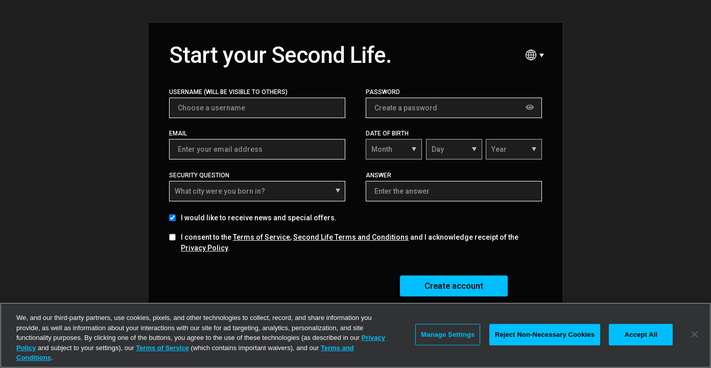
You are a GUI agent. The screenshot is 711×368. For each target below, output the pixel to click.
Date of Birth (387, 133)
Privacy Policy (204, 248)
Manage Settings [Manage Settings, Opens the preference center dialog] (448, 334)
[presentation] (246, 285)
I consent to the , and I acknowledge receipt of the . (349, 242)
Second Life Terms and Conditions (351, 237)
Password (383, 92)
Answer (378, 175)
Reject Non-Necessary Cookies (545, 334)
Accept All (641, 334)
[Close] (694, 334)
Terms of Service (261, 237)
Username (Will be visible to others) (228, 92)
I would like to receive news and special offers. (259, 218)
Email (178, 133)
